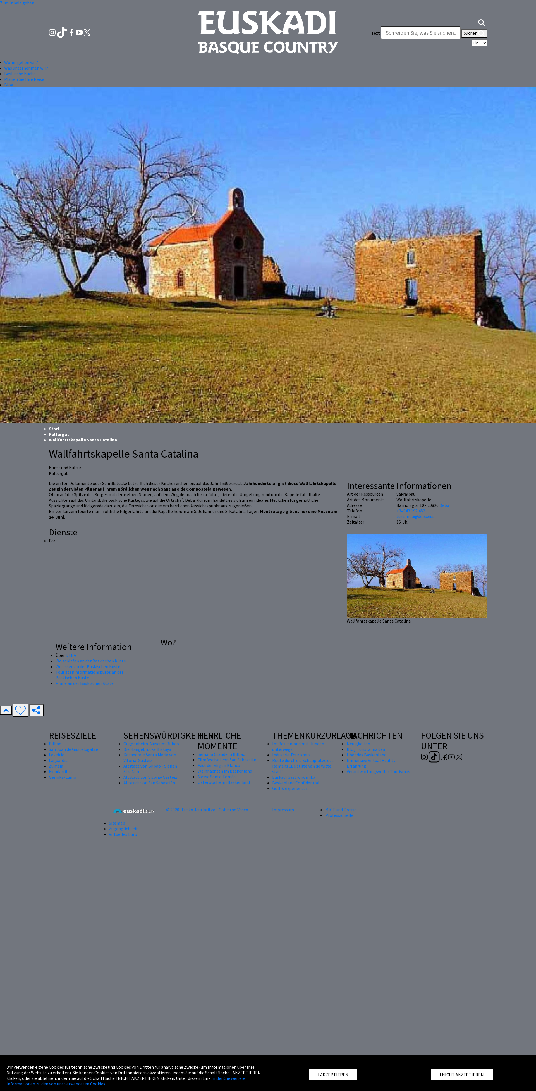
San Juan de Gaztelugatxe (73, 749)
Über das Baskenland (366, 755)
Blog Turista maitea (366, 749)
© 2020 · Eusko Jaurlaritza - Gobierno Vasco (207, 809)
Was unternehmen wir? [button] (26, 68)
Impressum (283, 809)
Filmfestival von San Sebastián (227, 760)
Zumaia (56, 766)
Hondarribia (60, 771)
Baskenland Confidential (295, 782)
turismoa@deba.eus (415, 516)
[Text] (421, 32)
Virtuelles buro (123, 834)
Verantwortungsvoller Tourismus (378, 771)
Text (375, 33)
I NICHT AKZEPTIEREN (462, 1074)
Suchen (474, 33)
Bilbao (55, 743)
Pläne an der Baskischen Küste (85, 683)
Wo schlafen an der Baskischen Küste (91, 661)
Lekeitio (56, 755)
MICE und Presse (340, 809)
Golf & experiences (290, 788)
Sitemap (117, 823)
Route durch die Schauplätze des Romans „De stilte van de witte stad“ (303, 766)
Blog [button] (8, 84)
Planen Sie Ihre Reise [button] (24, 79)
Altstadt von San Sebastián (149, 782)
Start (54, 428)
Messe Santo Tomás (217, 776)
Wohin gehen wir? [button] (21, 62)
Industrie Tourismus (291, 755)
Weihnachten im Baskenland (225, 771)
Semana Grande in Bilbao (221, 754)
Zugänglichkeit (123, 828)
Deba (444, 505)
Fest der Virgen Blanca (219, 765)
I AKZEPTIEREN (333, 1074)
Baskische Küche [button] (20, 73)
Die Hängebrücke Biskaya (147, 749)
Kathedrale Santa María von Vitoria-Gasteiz (149, 757)
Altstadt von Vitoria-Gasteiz (150, 777)
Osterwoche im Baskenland (224, 782)
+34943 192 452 (410, 510)
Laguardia (58, 760)
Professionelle (339, 815)
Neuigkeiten (358, 743)
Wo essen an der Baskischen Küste (88, 666)
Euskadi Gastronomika (293, 777)
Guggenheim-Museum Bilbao (151, 743)
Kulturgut (59, 434)
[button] (481, 22)
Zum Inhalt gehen (17, 3)
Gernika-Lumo (62, 777)
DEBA (71, 655)
